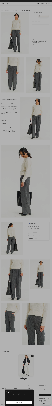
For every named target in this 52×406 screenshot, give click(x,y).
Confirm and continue (19, 402)
